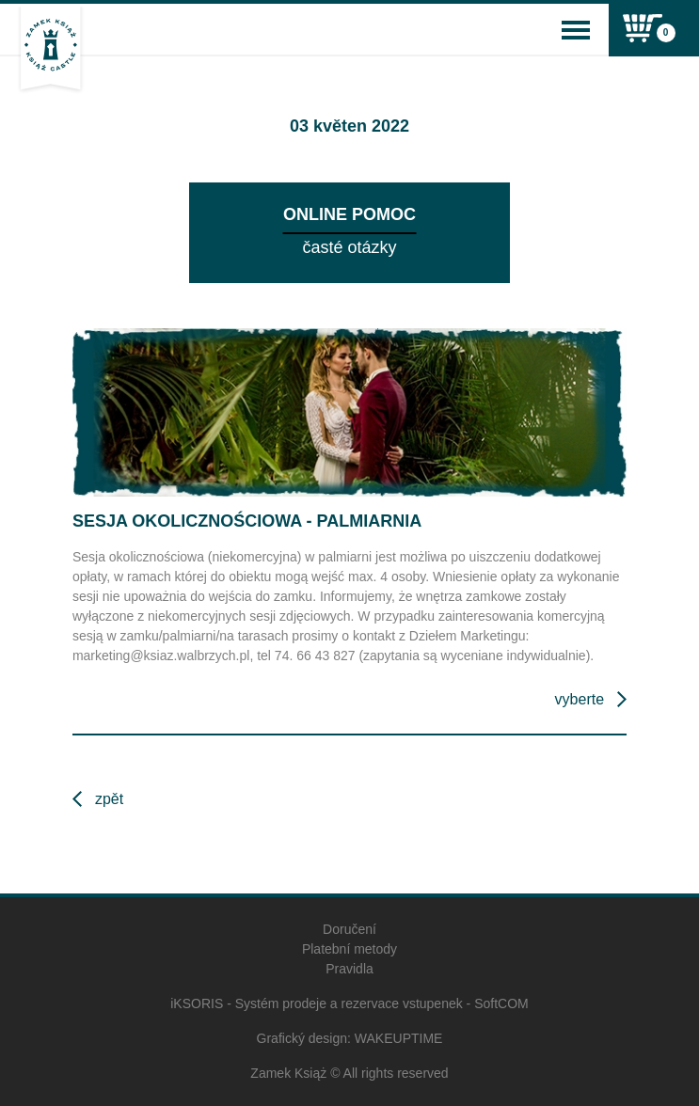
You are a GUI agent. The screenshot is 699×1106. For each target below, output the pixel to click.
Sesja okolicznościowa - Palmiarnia (246, 521)
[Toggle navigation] (576, 30)
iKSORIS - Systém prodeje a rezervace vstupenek (316, 1003)
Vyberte (579, 699)
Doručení (349, 929)
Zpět (109, 799)
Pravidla (349, 968)
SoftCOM (501, 1003)
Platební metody (349, 948)
